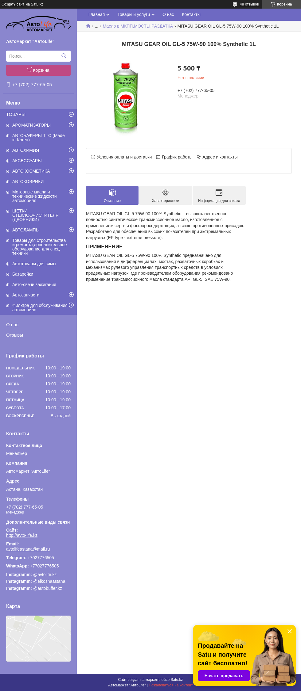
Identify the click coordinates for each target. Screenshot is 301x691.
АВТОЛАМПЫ (26, 229)
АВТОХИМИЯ (25, 150)
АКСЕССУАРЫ (27, 160)
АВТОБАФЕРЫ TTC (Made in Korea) (38, 137)
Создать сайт (13, 4)
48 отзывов (249, 4)
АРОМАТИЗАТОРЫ (31, 125)
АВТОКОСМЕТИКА (31, 171)
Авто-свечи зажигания (34, 284)
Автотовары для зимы (34, 263)
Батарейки (22, 274)
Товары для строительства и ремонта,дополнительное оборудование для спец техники (39, 247)
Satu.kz (176, 680)
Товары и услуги (133, 14)
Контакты (191, 14)
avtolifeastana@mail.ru (28, 549)
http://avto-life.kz (21, 535)
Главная (96, 14)
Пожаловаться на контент (171, 685)
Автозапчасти (25, 294)
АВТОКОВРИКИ (28, 181)
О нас (12, 324)
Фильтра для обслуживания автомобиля (40, 307)
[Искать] (64, 56)
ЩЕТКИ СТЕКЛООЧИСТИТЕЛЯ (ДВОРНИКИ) (35, 215)
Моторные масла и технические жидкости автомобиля (34, 196)
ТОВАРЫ (15, 114)
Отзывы (14, 335)
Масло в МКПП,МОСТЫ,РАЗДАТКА (138, 26)
